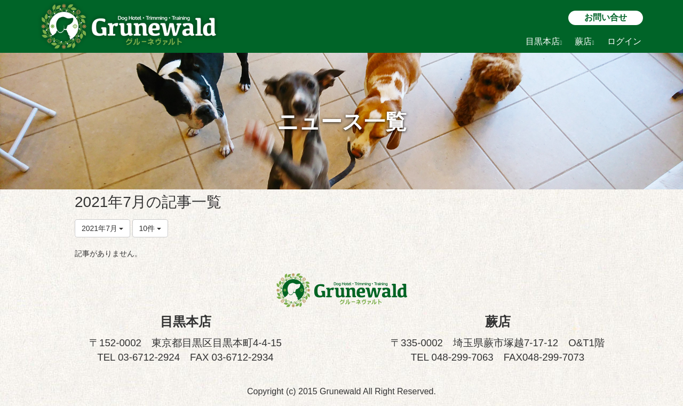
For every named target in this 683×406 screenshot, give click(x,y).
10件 (150, 228)
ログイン (624, 41)
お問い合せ (605, 17)
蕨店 (584, 41)
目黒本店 (544, 41)
